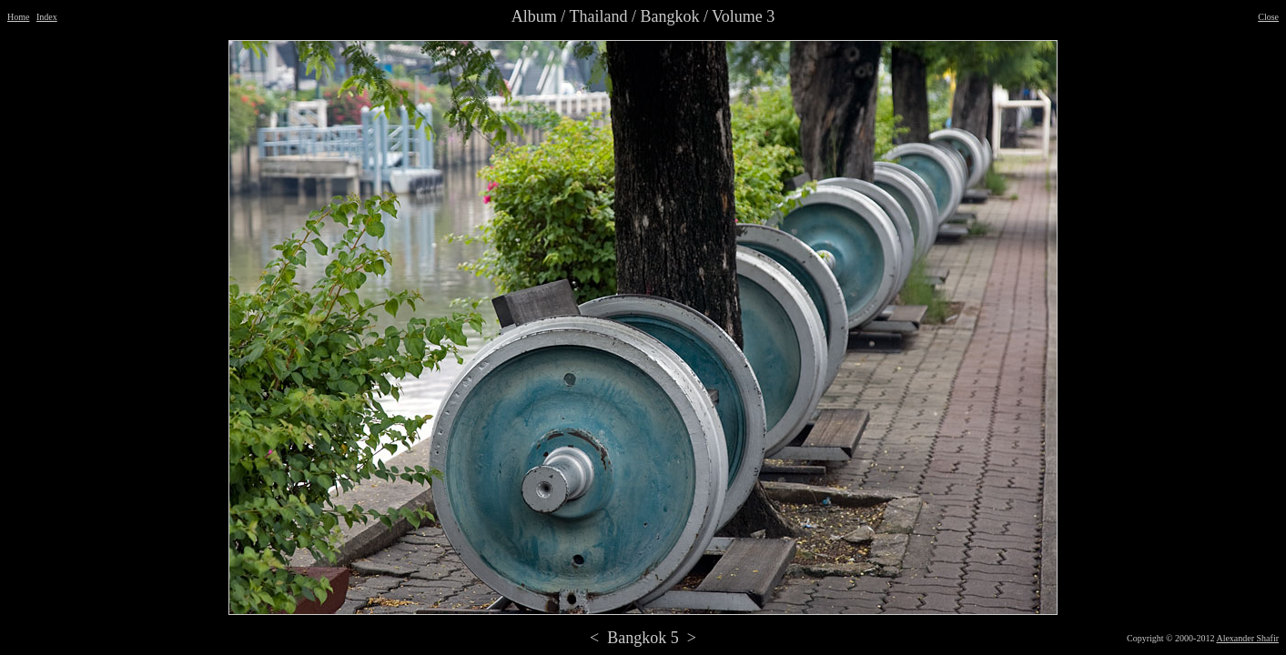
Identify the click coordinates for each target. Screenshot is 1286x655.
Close (1268, 17)
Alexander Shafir (1247, 638)
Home (18, 17)
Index (46, 17)
